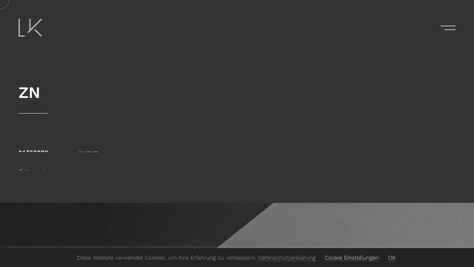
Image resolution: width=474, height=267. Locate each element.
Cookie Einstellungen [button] (352, 257)
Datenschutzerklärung (287, 257)
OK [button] (391, 257)
